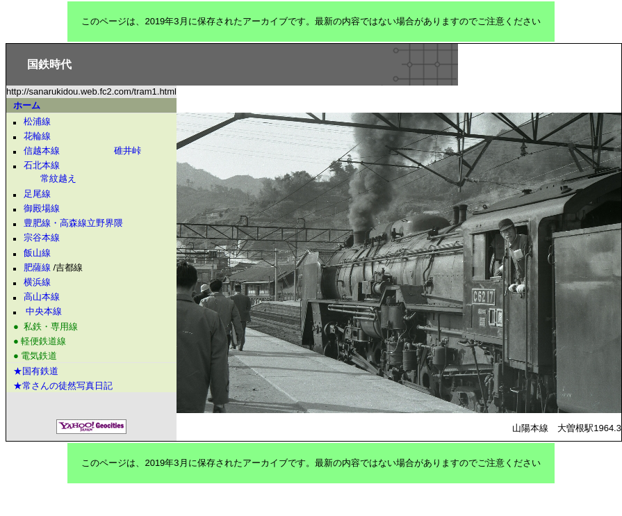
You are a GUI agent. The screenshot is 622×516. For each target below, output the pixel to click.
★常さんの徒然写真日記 (63, 385)
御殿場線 (42, 208)
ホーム (26, 105)
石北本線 (42, 165)
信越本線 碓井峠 (82, 150)
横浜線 (37, 282)
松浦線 (37, 121)
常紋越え (44, 178)
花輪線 (37, 136)
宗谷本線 (42, 237)
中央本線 (44, 311)
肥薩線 (37, 267)
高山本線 (42, 296)
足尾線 (37, 193)
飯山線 (37, 253)
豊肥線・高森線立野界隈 (73, 223)
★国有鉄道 (35, 371)
